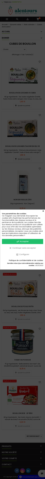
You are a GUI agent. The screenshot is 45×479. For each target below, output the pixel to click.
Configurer (22, 254)
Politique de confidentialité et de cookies (26, 260)
